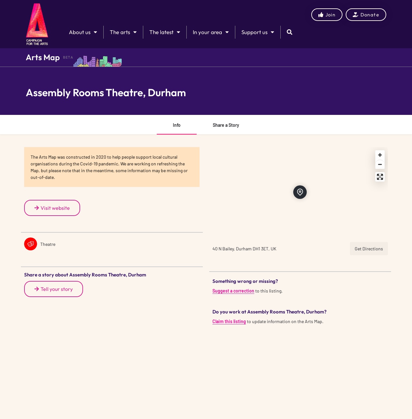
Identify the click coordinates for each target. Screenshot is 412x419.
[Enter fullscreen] (380, 177)
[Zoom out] (380, 164)
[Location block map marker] (300, 192)
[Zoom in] (380, 155)
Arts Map (43, 57)
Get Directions (369, 248)
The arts (123, 32)
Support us (257, 32)
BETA (68, 57)
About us (83, 32)
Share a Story (226, 125)
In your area (211, 32)
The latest (164, 32)
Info (177, 125)
